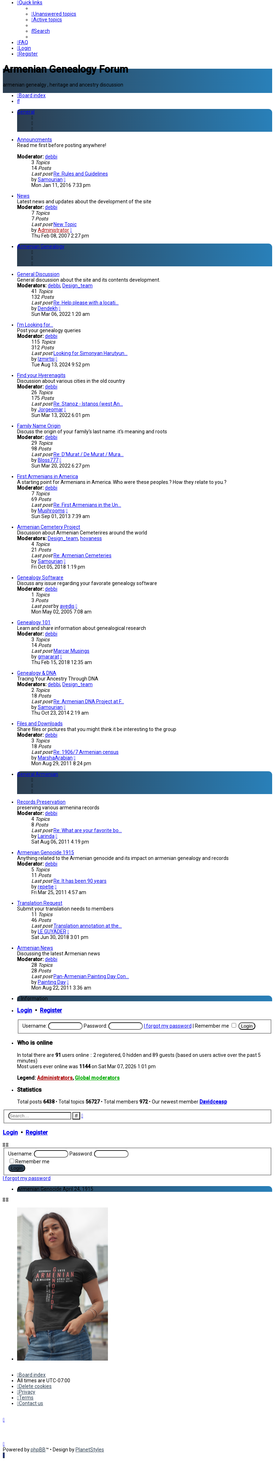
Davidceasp (213, 1102)
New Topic (65, 224)
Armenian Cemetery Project (48, 527)
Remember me (215, 1026)
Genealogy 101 (34, 622)
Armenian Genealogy (40, 246)
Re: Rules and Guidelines (80, 174)
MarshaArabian (55, 758)
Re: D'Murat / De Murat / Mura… (88, 454)
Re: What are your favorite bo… (87, 830)
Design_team (77, 285)
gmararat (48, 656)
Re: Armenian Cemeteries (82, 555)
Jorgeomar (50, 409)
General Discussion (38, 274)
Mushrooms (51, 510)
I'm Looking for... (35, 325)
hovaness (91, 538)
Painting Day (52, 982)
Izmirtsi (46, 359)
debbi (51, 157)
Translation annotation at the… (87, 926)
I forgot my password (168, 1026)
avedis (67, 606)
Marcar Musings (71, 651)
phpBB (38, 1449)
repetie (46, 886)
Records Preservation (41, 802)
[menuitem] (53, 14)
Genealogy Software (40, 577)
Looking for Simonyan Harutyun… (90, 353)
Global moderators (97, 1078)
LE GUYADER (52, 931)
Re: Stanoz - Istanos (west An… (88, 404)
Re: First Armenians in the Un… (87, 505)
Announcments (34, 139)
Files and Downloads (40, 723)
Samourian (50, 179)
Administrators (55, 1078)
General (26, 112)
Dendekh (48, 308)
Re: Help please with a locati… (86, 303)
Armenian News (35, 948)
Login (24, 1010)
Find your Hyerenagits (41, 375)
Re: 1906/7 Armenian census (86, 752)
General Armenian (37, 774)
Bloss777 (48, 460)
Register (51, 1010)
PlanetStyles (90, 1449)
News (23, 196)
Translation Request (39, 903)
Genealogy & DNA (36, 673)
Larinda (46, 836)
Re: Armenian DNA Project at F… (88, 701)
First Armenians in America (47, 476)
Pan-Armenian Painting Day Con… (91, 976)
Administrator (53, 230)
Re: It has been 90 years (80, 881)
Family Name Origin (39, 426)
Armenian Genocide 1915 (45, 852)
